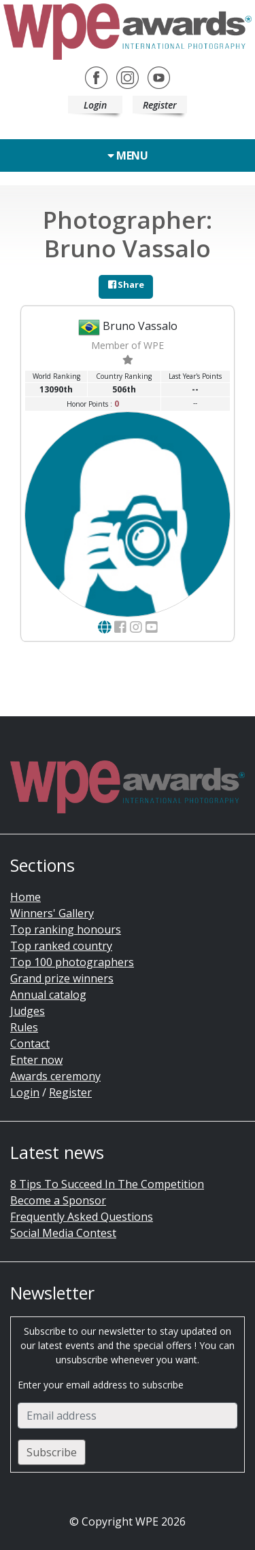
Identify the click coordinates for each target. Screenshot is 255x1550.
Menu (127, 155)
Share (126, 284)
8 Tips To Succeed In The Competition (107, 1184)
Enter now (36, 1059)
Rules (24, 1027)
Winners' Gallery (52, 913)
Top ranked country (61, 945)
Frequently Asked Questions (81, 1216)
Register (160, 104)
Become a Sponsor (58, 1200)
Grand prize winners (62, 978)
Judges (27, 1010)
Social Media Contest (63, 1232)
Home (25, 896)
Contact (30, 1043)
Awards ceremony (55, 1076)
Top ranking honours (65, 929)
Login (95, 104)
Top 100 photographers (72, 962)
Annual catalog (48, 994)
